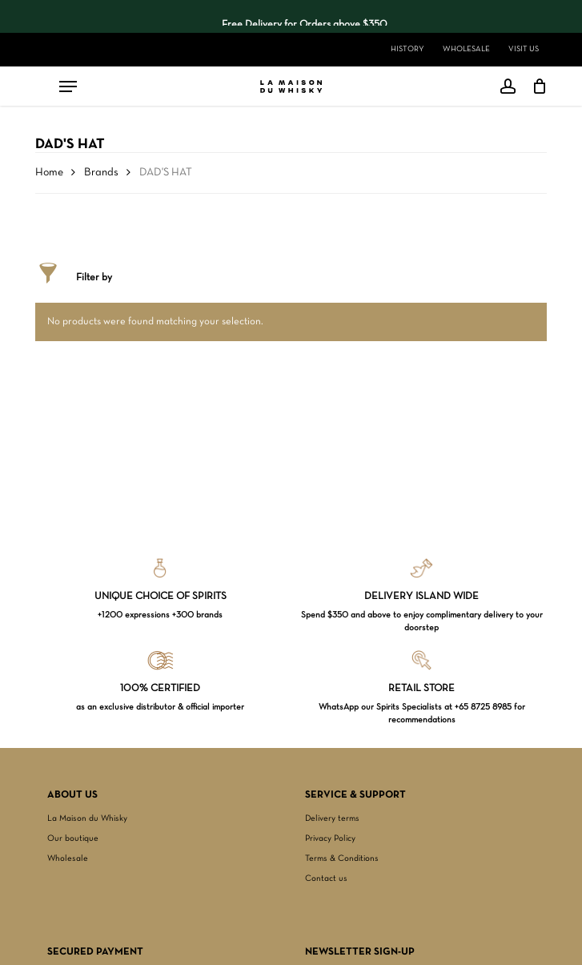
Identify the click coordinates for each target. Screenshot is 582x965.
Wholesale (67, 858)
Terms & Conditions (342, 858)
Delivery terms (332, 818)
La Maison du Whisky (87, 818)
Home (49, 172)
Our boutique (72, 838)
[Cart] (535, 86)
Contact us (326, 879)
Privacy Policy (330, 838)
